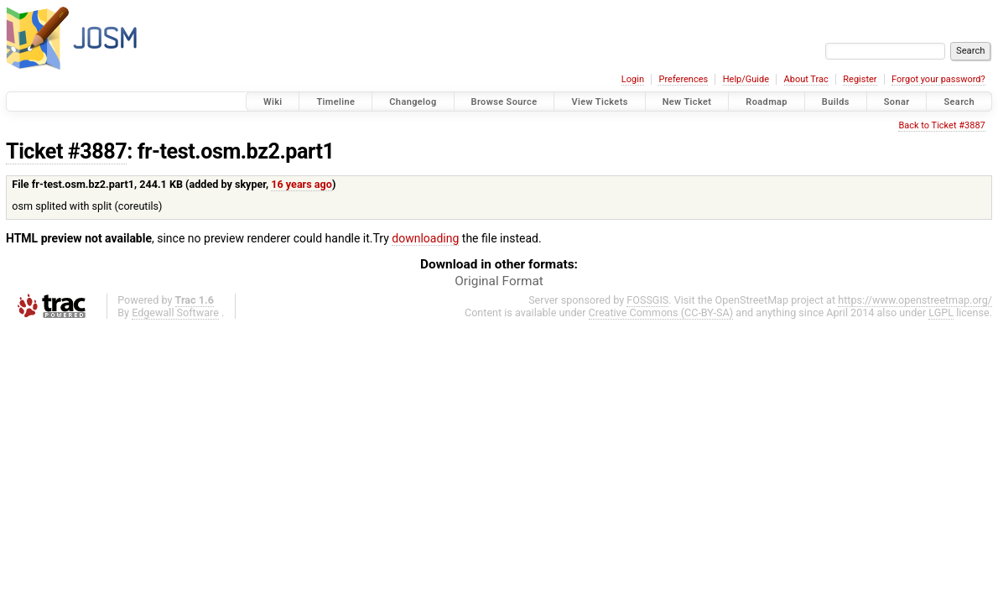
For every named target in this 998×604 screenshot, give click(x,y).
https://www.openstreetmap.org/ (915, 300)
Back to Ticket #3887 (941, 125)
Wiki (273, 101)
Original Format (499, 281)
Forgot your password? (938, 79)
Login (632, 79)
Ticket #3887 (66, 151)
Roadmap (766, 101)
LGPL (941, 312)
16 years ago (301, 184)
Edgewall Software (175, 312)
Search (959, 101)
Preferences (683, 79)
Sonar (897, 101)
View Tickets (599, 101)
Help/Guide (746, 79)
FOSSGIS (647, 300)
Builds (836, 101)
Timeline (335, 101)
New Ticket (687, 101)
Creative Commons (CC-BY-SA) (661, 312)
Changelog (412, 101)
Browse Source (504, 101)
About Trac (806, 79)
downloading (425, 238)
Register (859, 79)
